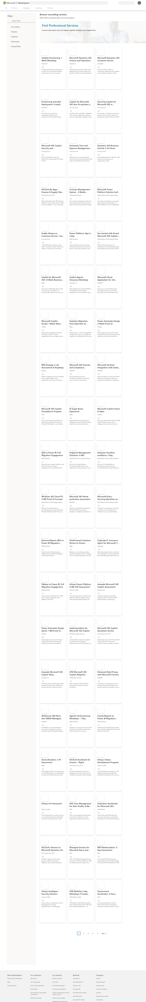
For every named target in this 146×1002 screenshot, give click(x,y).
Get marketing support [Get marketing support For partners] (58, 985)
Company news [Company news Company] (100, 985)
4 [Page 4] (92, 933)
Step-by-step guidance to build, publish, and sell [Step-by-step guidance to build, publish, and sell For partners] (60, 993)
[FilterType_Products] (9, 31)
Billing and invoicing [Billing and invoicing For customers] (36, 998)
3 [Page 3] (88, 933)
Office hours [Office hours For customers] (34, 978)
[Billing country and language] (126, 3)
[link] (53, 68)
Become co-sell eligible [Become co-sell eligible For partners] (58, 998)
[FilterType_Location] (9, 26)
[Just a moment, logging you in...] (139, 3)
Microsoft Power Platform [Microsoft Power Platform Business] (80, 992)
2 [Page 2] (83, 933)
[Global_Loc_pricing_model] (9, 46)
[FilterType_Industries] (9, 36)
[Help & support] (111, 3)
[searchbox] (23, 20)
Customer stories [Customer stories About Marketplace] (12, 985)
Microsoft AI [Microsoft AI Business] (76, 978)
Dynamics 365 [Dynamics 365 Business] (77, 985)
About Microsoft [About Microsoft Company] (100, 982)
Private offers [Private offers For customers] (34, 989)
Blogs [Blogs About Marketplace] (8, 982)
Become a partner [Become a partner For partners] (57, 978)
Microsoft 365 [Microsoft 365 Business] (76, 989)
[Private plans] (117, 3)
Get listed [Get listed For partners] (55, 982)
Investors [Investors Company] (98, 992)
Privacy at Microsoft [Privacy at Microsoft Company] (101, 989)
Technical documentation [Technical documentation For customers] (37, 985)
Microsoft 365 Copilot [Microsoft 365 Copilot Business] (79, 1000)
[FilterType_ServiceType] (9, 41)
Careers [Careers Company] (98, 978)
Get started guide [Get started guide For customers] (35, 982)
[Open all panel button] (6, 8)
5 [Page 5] (97, 933)
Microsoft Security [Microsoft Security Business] (78, 982)
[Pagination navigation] (93, 935)
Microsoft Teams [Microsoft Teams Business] (77, 996)
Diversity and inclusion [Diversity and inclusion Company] (102, 996)
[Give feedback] (109, 3)
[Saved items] (114, 3)
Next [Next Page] (103, 933)
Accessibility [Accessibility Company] (99, 1000)
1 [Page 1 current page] (78, 933)
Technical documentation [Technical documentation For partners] (59, 989)
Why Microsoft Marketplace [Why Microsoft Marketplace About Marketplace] (14, 978)
